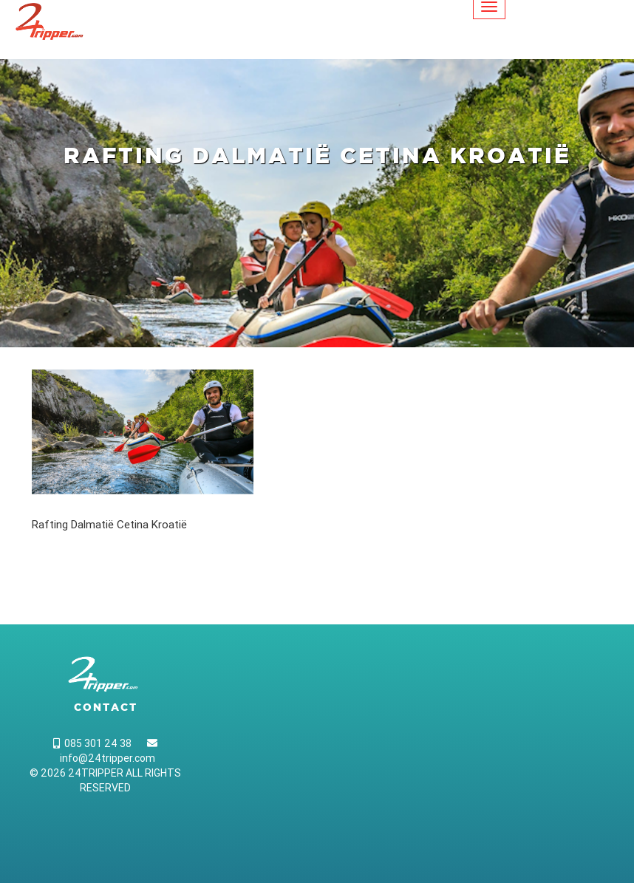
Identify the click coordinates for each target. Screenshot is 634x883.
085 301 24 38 (92, 743)
